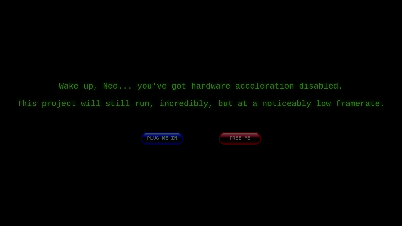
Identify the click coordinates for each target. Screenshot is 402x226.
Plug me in (162, 142)
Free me (239, 142)
